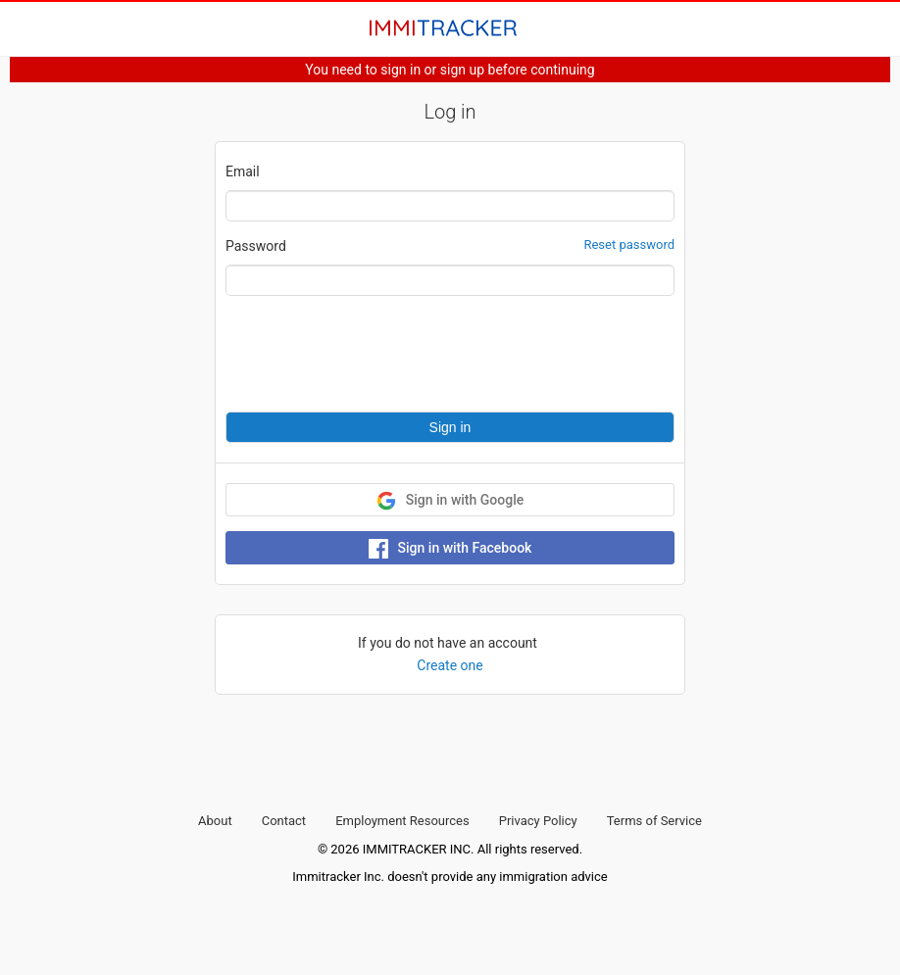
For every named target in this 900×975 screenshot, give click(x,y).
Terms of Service (654, 820)
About (215, 820)
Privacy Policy (538, 820)
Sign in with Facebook (450, 549)
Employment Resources (402, 820)
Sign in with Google (450, 501)
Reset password (629, 244)
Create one (449, 665)
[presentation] (374, 354)
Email (242, 171)
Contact (284, 820)
